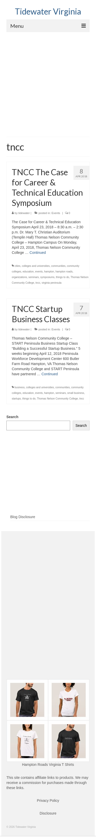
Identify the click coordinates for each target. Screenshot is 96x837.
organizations (19, 277)
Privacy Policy (48, 800)
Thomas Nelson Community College (57, 398)
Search (12, 417)
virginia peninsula (51, 282)
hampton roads (64, 271)
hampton (49, 271)
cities (17, 266)
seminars (33, 277)
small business (75, 393)
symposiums (47, 277)
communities (58, 266)
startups (16, 398)
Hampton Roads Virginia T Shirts (48, 765)
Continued (37, 253)
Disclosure (48, 813)
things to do (62, 277)
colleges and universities (36, 266)
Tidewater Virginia (48, 11)
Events (55, 213)
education (28, 271)
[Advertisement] (48, 82)
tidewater (24, 213)
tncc (38, 282)
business (20, 387)
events (38, 271)
